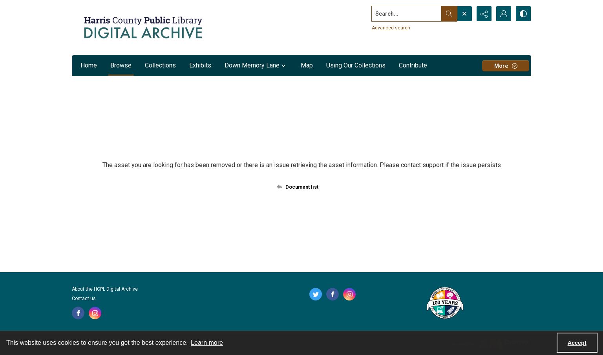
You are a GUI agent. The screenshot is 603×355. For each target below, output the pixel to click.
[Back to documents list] (301, 187)
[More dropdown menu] (505, 65)
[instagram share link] (95, 313)
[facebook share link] (78, 313)
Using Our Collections (356, 65)
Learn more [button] (207, 342)
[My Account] (503, 13)
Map (307, 65)
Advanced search (391, 28)
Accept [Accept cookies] (577, 343)
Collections (160, 65)
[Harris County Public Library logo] (444, 303)
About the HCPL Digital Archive (105, 289)
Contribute (413, 65)
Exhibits (200, 65)
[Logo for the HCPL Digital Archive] (142, 27)
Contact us (84, 298)
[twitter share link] (315, 294)
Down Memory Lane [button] (256, 65)
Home (88, 65)
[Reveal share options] (484, 13)
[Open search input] (464, 13)
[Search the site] (406, 13)
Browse (121, 65)
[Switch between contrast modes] (523, 13)
